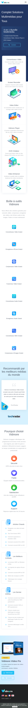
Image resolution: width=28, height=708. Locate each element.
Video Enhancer (14, 174)
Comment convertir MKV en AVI (16, 545)
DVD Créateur (14, 151)
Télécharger (8, 673)
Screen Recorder (14, 82)
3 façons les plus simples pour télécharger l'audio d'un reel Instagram (16, 619)
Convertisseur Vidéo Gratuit (14, 229)
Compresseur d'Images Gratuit (14, 350)
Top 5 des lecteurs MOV (14, 533)
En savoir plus (23, 705)
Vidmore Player (14, 128)
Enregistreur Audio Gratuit (14, 315)
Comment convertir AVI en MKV (16, 542)
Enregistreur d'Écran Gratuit (14, 246)
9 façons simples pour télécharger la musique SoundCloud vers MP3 (14, 612)
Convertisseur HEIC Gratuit (14, 333)
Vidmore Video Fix (11, 661)
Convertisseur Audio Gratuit (14, 298)
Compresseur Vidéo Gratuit (14, 263)
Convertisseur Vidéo (14, 59)
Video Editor (14, 105)
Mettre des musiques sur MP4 (16, 575)
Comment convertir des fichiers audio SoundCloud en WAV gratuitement (16, 599)
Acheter (12, 45)
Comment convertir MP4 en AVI (16, 572)
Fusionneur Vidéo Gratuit (14, 281)
